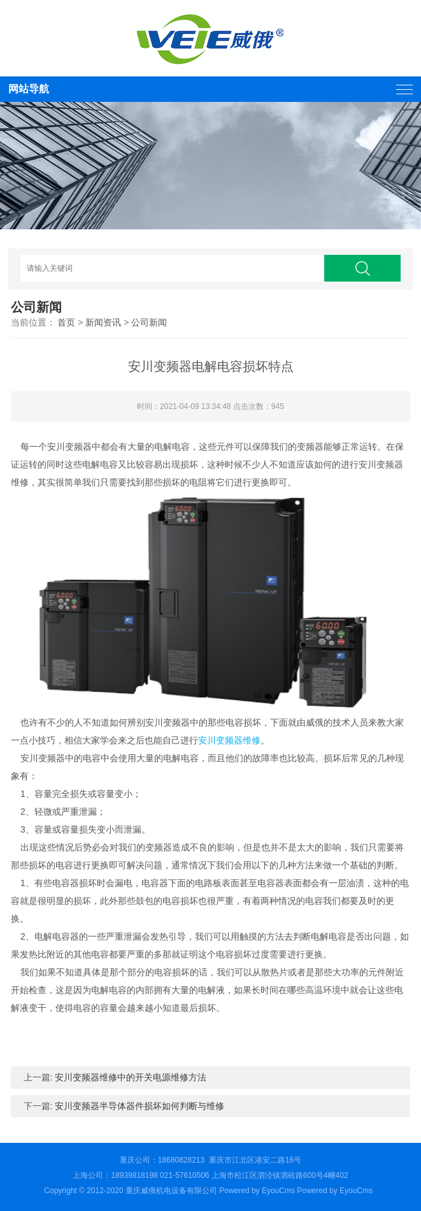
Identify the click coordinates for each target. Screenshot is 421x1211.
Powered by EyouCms (334, 1190)
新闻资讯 (103, 322)
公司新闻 (149, 322)
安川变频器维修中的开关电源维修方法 (130, 1077)
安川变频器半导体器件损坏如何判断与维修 (139, 1106)
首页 (66, 322)
